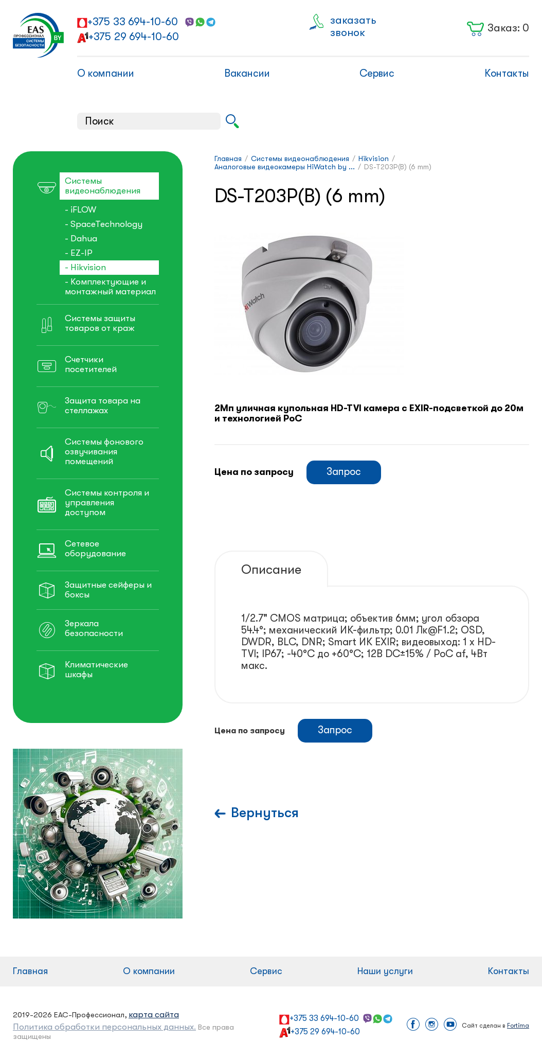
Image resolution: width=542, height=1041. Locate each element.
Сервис (376, 73)
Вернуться (265, 813)
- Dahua (81, 238)
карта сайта (154, 1014)
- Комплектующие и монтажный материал (110, 286)
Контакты (506, 73)
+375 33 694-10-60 (132, 21)
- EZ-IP (79, 253)
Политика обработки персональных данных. (104, 1027)
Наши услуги (385, 971)
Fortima (518, 1025)
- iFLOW (80, 210)
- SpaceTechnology (103, 224)
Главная (30, 971)
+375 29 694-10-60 (133, 36)
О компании (105, 73)
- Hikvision (85, 267)
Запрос (344, 472)
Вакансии (247, 73)
